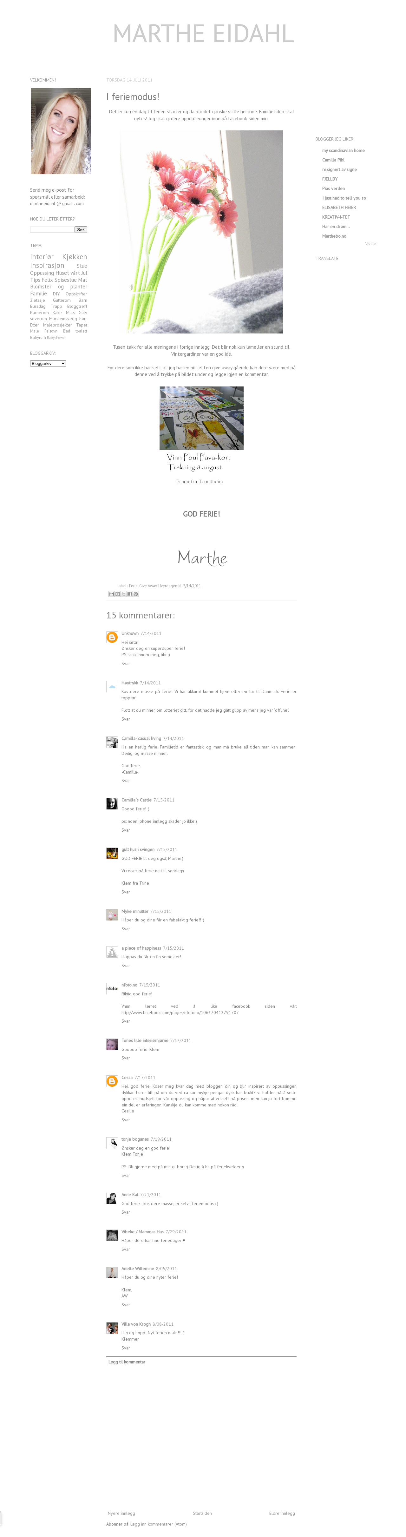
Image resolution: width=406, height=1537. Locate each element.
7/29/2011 (176, 1232)
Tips (35, 279)
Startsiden (202, 1513)
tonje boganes (135, 1139)
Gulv (83, 312)
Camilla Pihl (333, 160)
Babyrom (38, 337)
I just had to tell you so (344, 198)
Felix (47, 279)
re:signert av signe (339, 169)
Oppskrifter (76, 294)
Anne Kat (129, 1194)
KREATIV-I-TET (336, 217)
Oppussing (42, 272)
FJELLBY (329, 179)
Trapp (56, 306)
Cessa (127, 1077)
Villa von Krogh (136, 1324)
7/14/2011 (151, 633)
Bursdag (38, 306)
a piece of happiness (141, 948)
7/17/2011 (180, 1040)
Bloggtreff (77, 306)
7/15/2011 (164, 800)
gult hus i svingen (137, 849)
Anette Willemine (137, 1268)
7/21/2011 (150, 1194)
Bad (66, 330)
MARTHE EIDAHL (203, 32)
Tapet (81, 325)
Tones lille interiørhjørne (144, 1040)
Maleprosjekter (57, 325)
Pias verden (333, 188)
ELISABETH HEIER (339, 207)
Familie (38, 293)
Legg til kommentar (126, 1362)
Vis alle (370, 243)
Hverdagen (167, 585)
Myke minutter (134, 911)
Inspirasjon (47, 265)
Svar (125, 663)
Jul (84, 272)
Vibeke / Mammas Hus (142, 1232)
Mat (82, 279)
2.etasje (37, 300)
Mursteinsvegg (63, 318)
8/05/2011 (166, 1268)
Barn (83, 300)
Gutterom (62, 300)
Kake (57, 312)
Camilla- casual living (141, 738)
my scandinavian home (343, 150)
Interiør (42, 256)
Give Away (148, 585)
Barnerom (39, 312)
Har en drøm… (336, 226)
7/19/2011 (161, 1139)
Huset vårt (68, 272)
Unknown (130, 633)
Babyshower (56, 337)
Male (34, 330)
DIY (56, 294)
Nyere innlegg (121, 1513)
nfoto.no (129, 985)
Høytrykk (129, 683)
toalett (81, 330)
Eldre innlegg (282, 1513)
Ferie (133, 585)
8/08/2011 (163, 1324)
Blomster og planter (58, 286)
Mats (70, 312)
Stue (82, 265)
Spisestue (66, 279)
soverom (38, 318)
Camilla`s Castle (136, 800)
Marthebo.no (334, 236)
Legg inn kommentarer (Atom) (158, 1524)
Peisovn (50, 330)
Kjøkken (74, 256)
